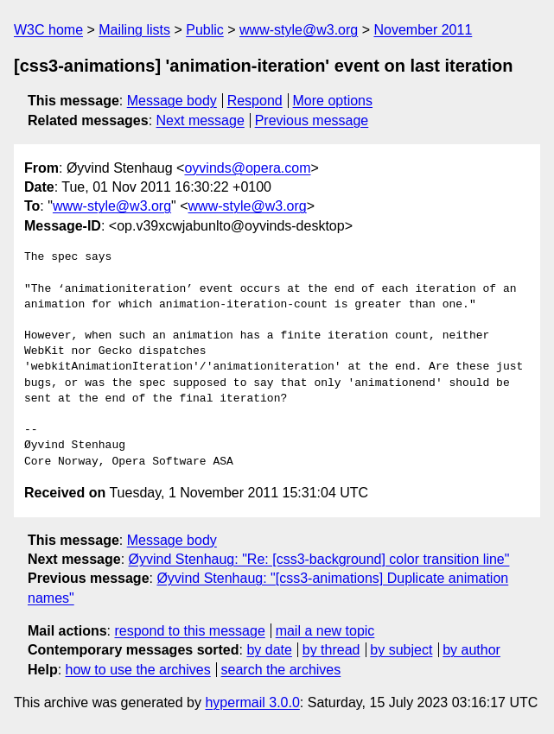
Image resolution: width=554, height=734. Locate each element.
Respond (255, 100)
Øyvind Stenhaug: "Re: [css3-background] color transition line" (319, 559)
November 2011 (422, 29)
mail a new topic (325, 630)
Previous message (312, 120)
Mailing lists (134, 29)
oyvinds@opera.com (247, 168)
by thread (331, 649)
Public (205, 29)
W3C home (48, 29)
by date (268, 649)
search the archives (281, 669)
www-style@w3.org (298, 29)
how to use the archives (138, 669)
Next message (200, 120)
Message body (172, 100)
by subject (401, 649)
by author (471, 649)
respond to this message (189, 630)
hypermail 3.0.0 (252, 702)
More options (333, 100)
